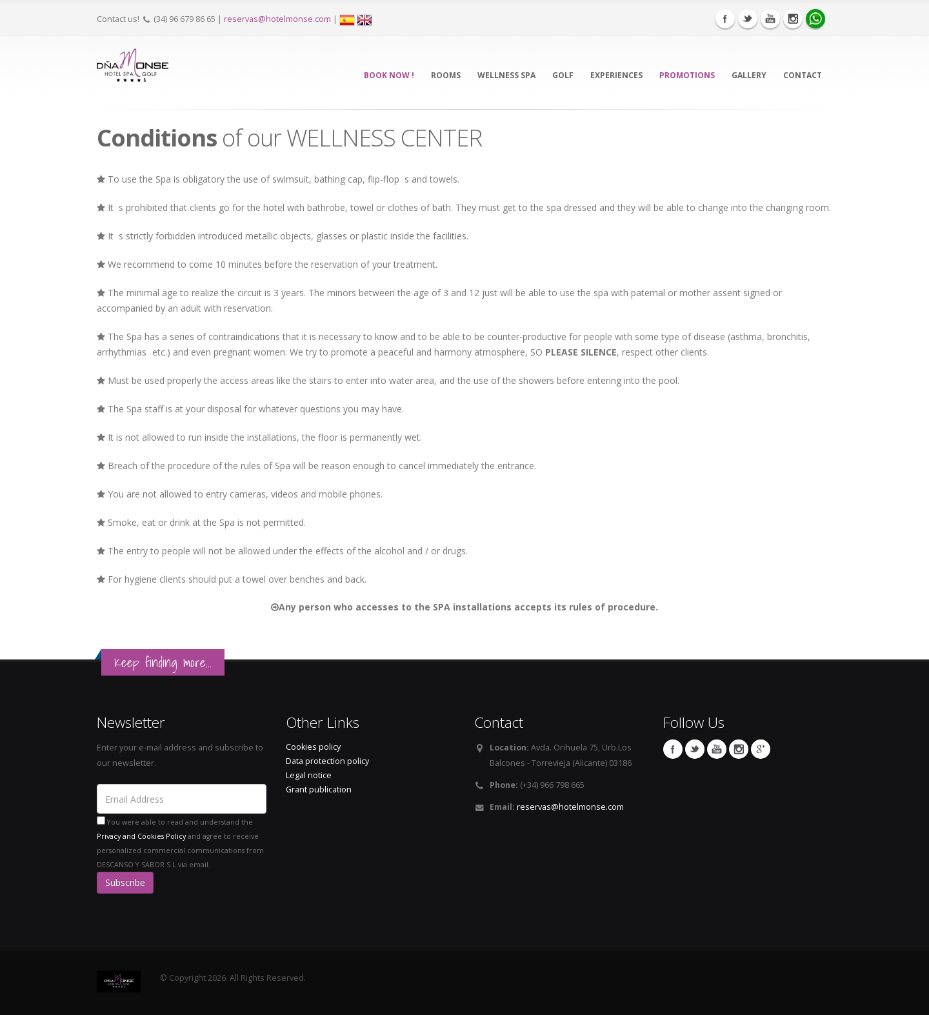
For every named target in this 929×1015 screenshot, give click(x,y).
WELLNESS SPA (506, 75)
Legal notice (309, 775)
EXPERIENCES (616, 75)
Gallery (749, 75)
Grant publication (319, 789)
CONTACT (802, 75)
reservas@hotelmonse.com (277, 19)
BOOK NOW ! (389, 75)
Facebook (725, 18)
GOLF (563, 75)
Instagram (793, 18)
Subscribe (125, 882)
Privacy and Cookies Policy (141, 836)
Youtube (770, 18)
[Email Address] (181, 799)
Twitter (747, 18)
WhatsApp (815, 18)
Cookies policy (313, 746)
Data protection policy (327, 761)
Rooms (446, 75)
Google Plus (760, 749)
